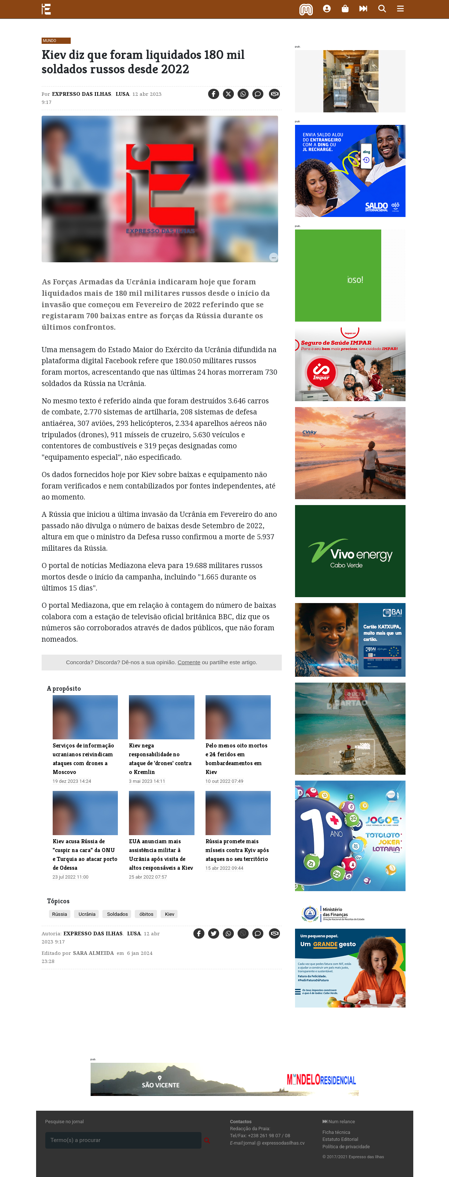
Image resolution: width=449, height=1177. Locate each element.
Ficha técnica (337, 1132)
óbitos (145, 914)
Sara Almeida (93, 953)
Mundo (49, 41)
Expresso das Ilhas (81, 94)
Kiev (169, 914)
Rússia (59, 914)
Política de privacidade (346, 1146)
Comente (189, 662)
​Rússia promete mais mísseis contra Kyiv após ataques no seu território (237, 850)
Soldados (117, 914)
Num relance (339, 1121)
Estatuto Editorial (340, 1139)
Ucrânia (86, 914)
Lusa (121, 94)
